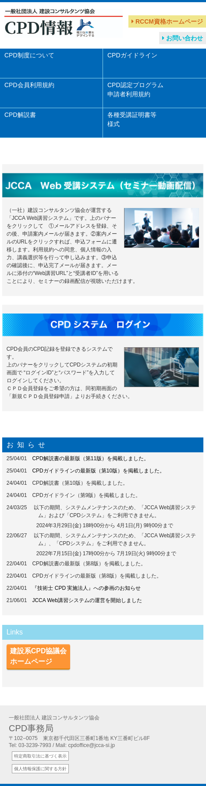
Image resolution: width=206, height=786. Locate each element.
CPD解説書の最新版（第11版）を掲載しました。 (90, 458)
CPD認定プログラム (135, 89)
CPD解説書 (20, 119)
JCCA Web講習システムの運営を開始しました (87, 600)
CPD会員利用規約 (29, 89)
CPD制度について (29, 60)
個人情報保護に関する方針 (40, 768)
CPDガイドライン (132, 60)
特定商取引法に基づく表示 (40, 756)
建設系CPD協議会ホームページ (38, 656)
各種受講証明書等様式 (131, 119)
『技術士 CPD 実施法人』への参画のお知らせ (86, 588)
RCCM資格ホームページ (167, 21)
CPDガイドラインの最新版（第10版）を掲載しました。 (98, 471)
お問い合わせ (182, 38)
